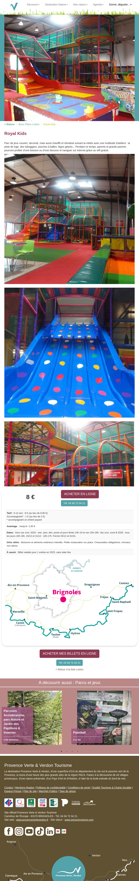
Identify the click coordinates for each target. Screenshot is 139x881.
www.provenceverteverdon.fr (32, 819)
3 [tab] (72, 751)
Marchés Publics (48, 791)
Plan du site (30, 791)
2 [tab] (67, 751)
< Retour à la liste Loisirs (69, 669)
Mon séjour (80, 4)
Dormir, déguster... (120, 4)
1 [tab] (61, 751)
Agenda (98, 4)
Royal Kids (49, 124)
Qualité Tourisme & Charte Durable (111, 787)
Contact (8, 787)
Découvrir (33, 4)
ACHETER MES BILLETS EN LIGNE (69, 653)
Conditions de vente (79, 787)
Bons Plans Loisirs (29, 124)
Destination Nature (56, 4)
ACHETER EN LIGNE (80, 494)
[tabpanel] (35, 720)
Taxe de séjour (67, 791)
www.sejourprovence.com (79, 819)
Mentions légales (24, 787)
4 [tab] (77, 751)
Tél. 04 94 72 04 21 (74, 503)
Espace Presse (12, 791)
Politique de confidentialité (51, 787)
